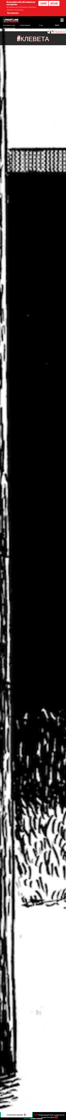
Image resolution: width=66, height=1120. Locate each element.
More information (13, 13)
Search (57, 25)
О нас (41, 25)
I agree (43, 3)
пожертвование (25, 25)
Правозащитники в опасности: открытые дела (49, 1115)
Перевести (60, 31)
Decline (54, 3)
